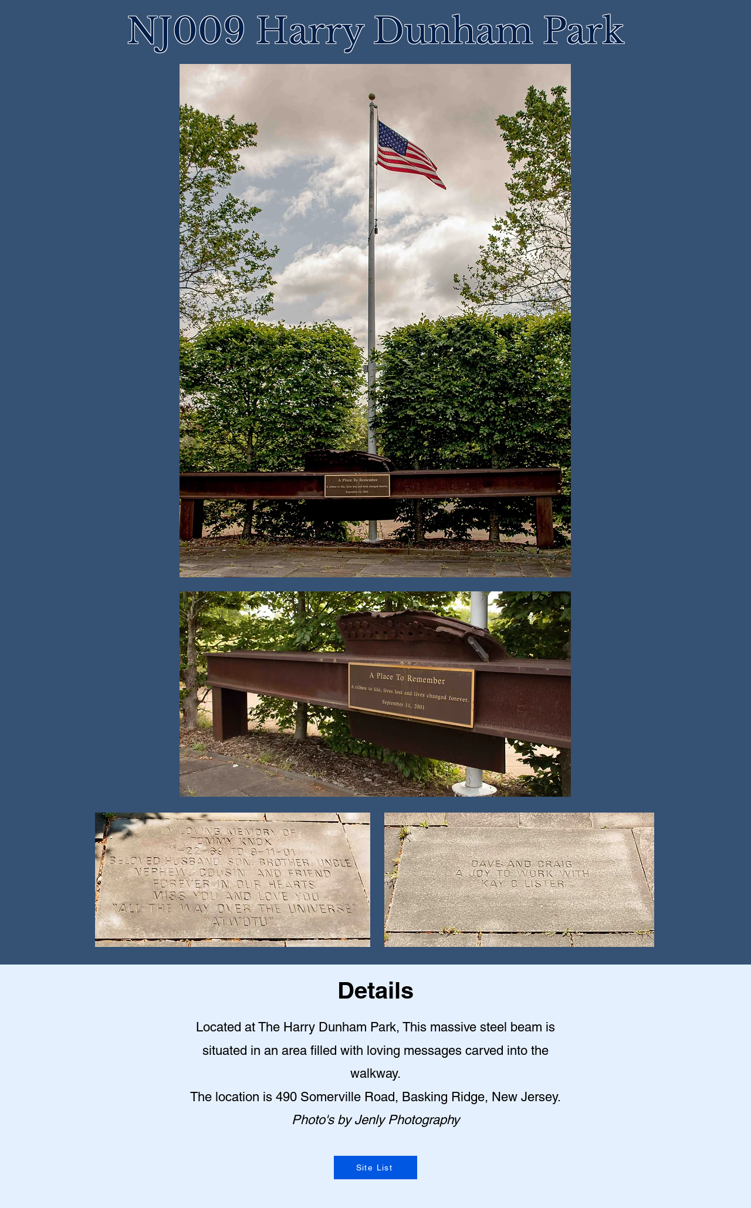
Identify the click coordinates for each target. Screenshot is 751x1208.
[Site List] (375, 1167)
